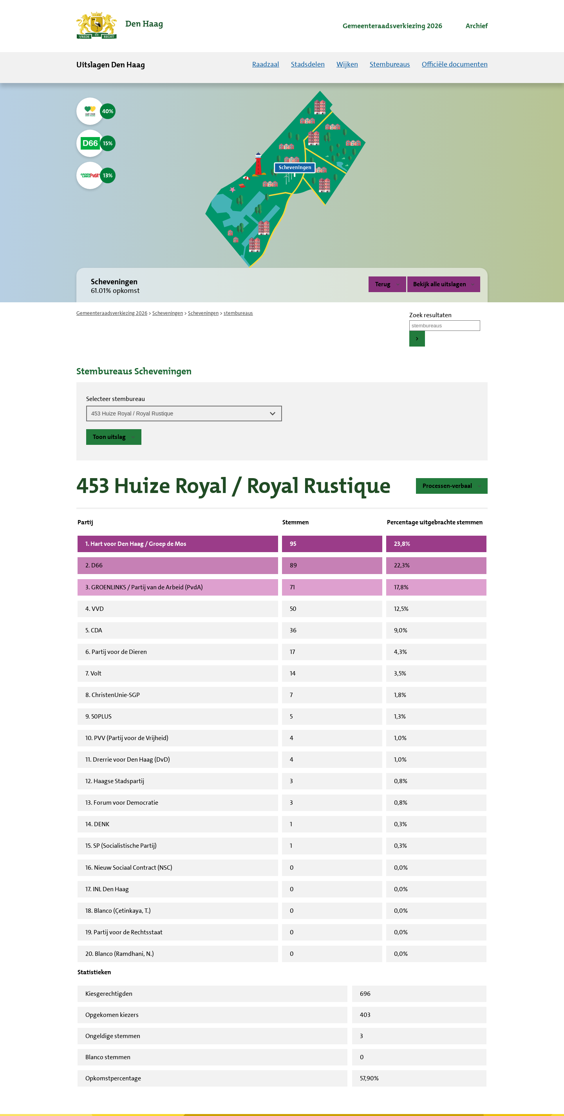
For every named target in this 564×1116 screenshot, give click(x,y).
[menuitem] (385, 26)
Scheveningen (167, 313)
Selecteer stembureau (115, 399)
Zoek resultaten (430, 315)
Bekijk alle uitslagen (443, 284)
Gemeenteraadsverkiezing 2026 (111, 313)
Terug (382, 284)
